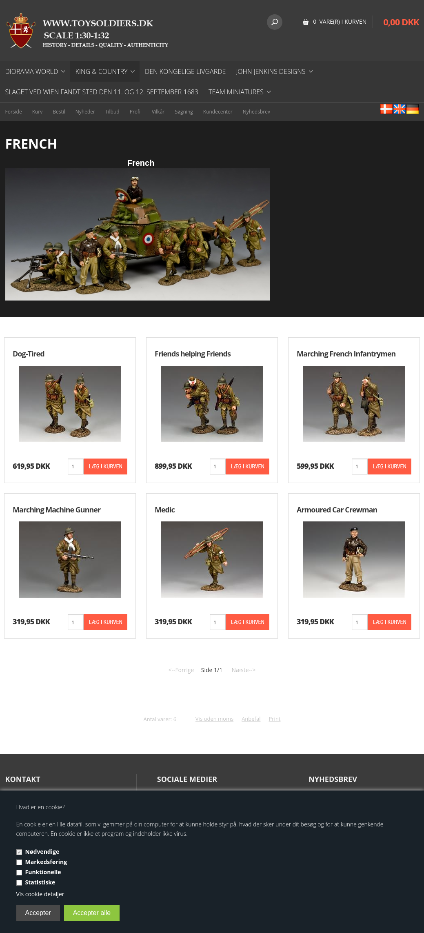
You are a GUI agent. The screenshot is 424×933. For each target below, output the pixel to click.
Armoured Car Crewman (337, 509)
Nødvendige (42, 851)
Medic (165, 509)
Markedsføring (46, 862)
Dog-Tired (28, 354)
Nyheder (85, 111)
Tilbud (112, 111)
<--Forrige (181, 670)
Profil (136, 111)
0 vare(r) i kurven (339, 21)
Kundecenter (218, 111)
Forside (13, 111)
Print (274, 718)
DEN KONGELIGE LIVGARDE (185, 71)
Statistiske (40, 882)
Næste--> (243, 670)
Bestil (59, 111)
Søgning (184, 111)
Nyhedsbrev (256, 111)
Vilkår (158, 111)
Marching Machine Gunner (56, 509)
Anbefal (251, 718)
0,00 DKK (401, 22)
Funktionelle (43, 872)
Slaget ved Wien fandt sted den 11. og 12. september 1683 (102, 91)
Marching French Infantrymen (346, 354)
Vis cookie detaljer (40, 894)
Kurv (37, 111)
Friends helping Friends (193, 354)
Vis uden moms (214, 718)
